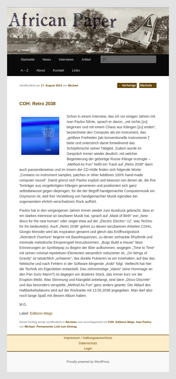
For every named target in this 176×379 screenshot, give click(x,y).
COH (111, 321)
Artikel (86, 59)
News (47, 59)
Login (88, 348)
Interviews (66, 59)
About (40, 70)
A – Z (24, 70)
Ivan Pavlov (143, 321)
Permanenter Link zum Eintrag (56, 326)
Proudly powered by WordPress (88, 362)
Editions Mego (41, 313)
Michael (30, 326)
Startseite (28, 59)
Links (76, 70)
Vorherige (127, 85)
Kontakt (58, 70)
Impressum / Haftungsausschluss (88, 338)
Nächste (148, 85)
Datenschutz (88, 343)
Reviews (71, 321)
